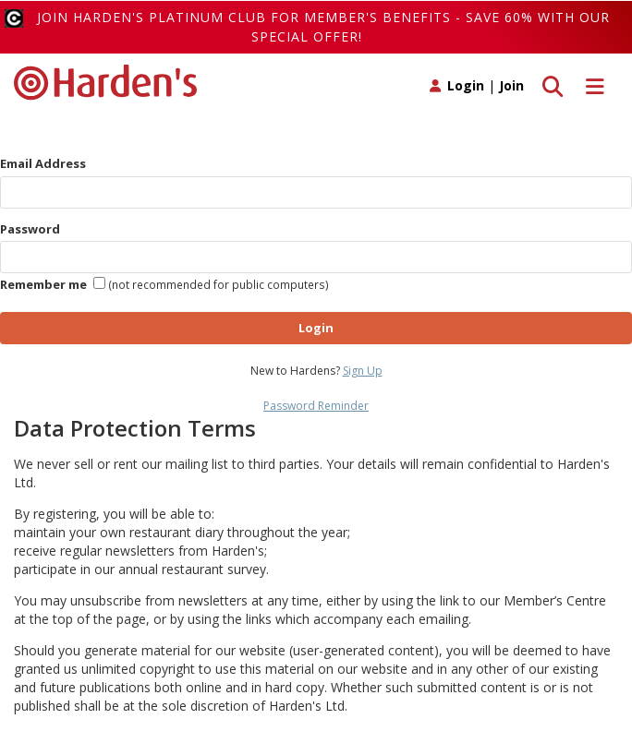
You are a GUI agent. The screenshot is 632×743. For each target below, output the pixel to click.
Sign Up (363, 370)
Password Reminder (316, 405)
